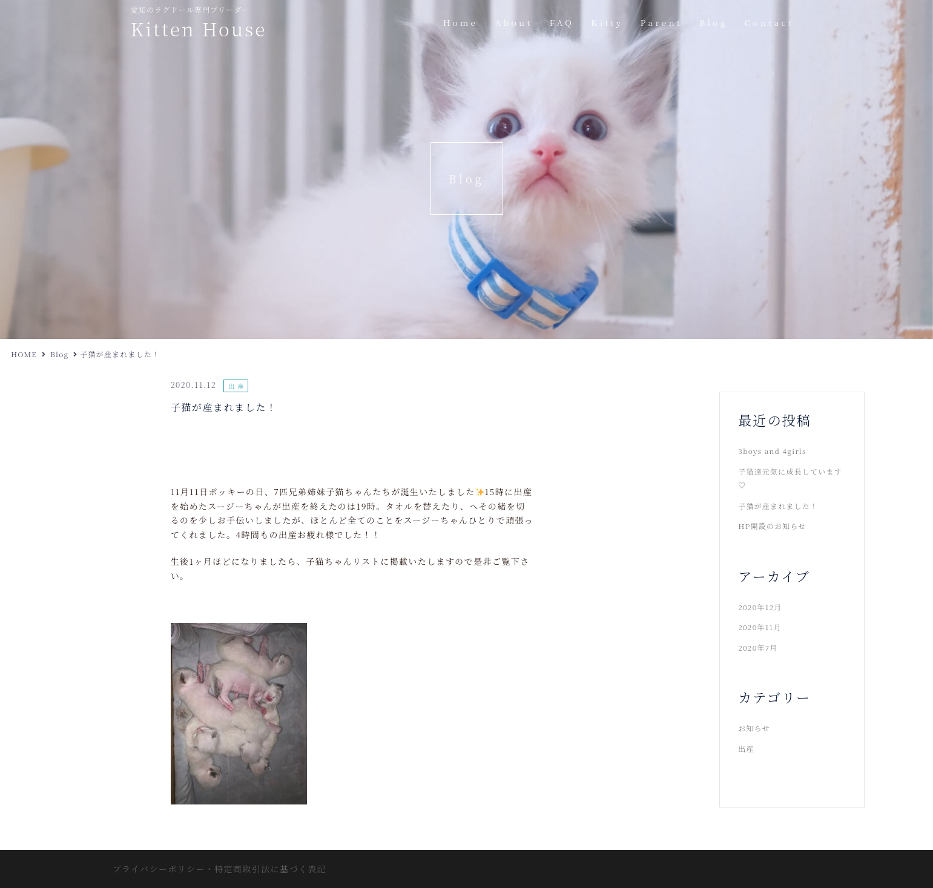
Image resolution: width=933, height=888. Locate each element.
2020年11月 (759, 627)
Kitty (607, 22)
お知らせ (754, 728)
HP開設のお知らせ (772, 526)
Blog (713, 22)
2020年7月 (757, 647)
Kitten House (199, 28)
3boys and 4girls (772, 451)
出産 (237, 385)
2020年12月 (760, 607)
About (513, 22)
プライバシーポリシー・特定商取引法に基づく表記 (220, 869)
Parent (662, 22)
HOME (24, 354)
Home (460, 22)
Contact (769, 22)
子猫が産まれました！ (778, 506)
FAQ (562, 22)
